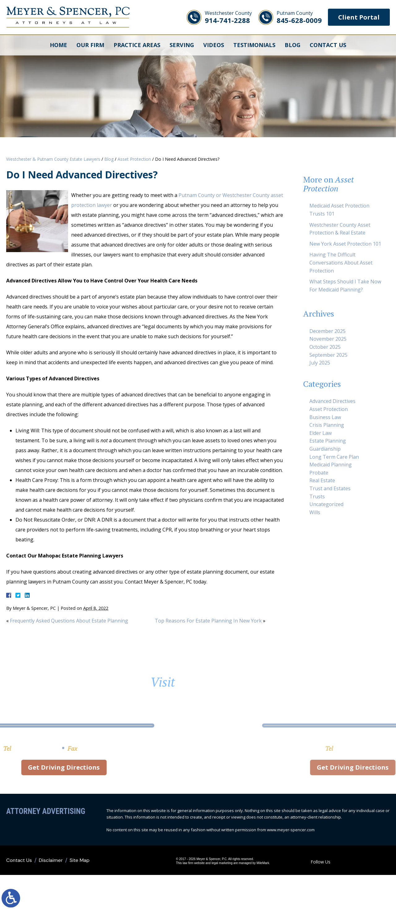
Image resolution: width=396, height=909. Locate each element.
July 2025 (319, 362)
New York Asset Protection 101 (345, 243)
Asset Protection (134, 159)
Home (58, 45)
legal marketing (222, 863)
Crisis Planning (326, 425)
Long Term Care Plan (334, 456)
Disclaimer (50, 860)
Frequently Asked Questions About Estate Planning (69, 620)
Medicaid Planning (330, 464)
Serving (182, 45)
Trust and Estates (330, 488)
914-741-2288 (228, 17)
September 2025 (328, 355)
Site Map (80, 860)
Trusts (317, 496)
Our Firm (90, 45)
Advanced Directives (332, 401)
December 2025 (327, 331)
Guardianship (325, 448)
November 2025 (327, 338)
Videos (213, 45)
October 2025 (325, 346)
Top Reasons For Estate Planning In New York (208, 620)
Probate (318, 472)
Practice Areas (137, 45)
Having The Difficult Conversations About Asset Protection (340, 262)
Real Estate (322, 480)
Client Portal (359, 17)
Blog (292, 45)
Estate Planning (327, 440)
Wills (314, 512)
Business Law (325, 417)
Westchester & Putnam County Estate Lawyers (53, 159)
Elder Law (320, 433)
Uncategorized (326, 504)
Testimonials (254, 45)
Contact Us (328, 45)
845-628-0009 (299, 17)
